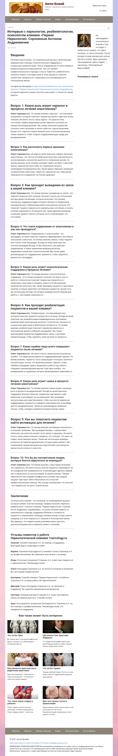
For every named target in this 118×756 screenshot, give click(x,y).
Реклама (35, 743)
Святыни (27, 19)
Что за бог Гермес (51, 668)
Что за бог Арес (15, 635)
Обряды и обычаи (43, 19)
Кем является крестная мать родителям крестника (21, 669)
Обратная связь (99, 6)
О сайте (103, 11)
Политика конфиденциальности (54, 743)
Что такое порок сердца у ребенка (20, 702)
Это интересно (89, 19)
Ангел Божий (54, 4)
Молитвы (16, 19)
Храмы (58, 19)
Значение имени (72, 19)
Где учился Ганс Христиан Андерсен (55, 636)
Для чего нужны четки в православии (55, 702)
